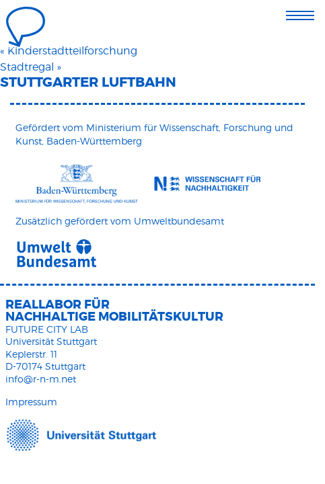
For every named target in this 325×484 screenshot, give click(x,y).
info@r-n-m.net (40, 379)
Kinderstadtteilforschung (72, 50)
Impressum (31, 401)
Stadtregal (27, 67)
